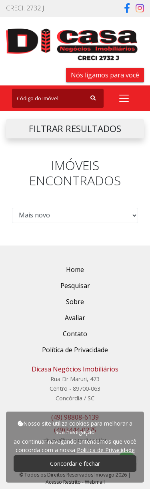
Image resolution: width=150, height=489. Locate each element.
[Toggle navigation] (124, 98)
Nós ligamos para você (105, 75)
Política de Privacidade (106, 450)
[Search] (58, 98)
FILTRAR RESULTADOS (75, 128)
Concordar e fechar (75, 463)
